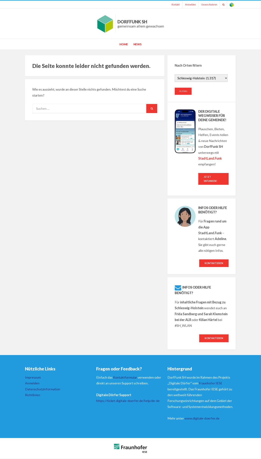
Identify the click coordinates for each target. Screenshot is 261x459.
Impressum (33, 378)
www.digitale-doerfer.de (202, 419)
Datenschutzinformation (42, 389)
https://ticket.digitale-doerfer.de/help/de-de (128, 401)
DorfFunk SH (140, 23)
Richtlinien (32, 395)
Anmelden (188, 4)
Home (123, 44)
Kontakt (173, 4)
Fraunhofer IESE (210, 383)
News (137, 44)
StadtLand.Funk (210, 158)
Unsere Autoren (208, 4)
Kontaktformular (125, 378)
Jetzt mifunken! (210, 178)
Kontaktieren (214, 263)
